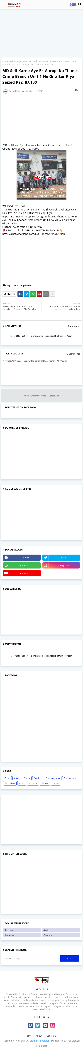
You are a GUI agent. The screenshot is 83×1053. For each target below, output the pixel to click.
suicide (56, 783)
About (39, 1035)
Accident (38, 778)
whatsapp (24, 565)
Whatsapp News (18, 61)
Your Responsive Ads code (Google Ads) (41, 395)
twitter (63, 557)
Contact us (52, 1035)
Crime (17, 778)
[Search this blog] (32, 958)
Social (7, 778)
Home (5, 61)
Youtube (48, 935)
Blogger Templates (39, 1040)
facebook (24, 557)
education (33, 783)
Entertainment (70, 778)
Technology (10, 783)
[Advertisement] (41, 33)
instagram (63, 565)
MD (5, 145)
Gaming (45, 783)
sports (21, 783)
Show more (73, 326)
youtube (24, 573)
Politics (27, 778)
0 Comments (73, 353)
